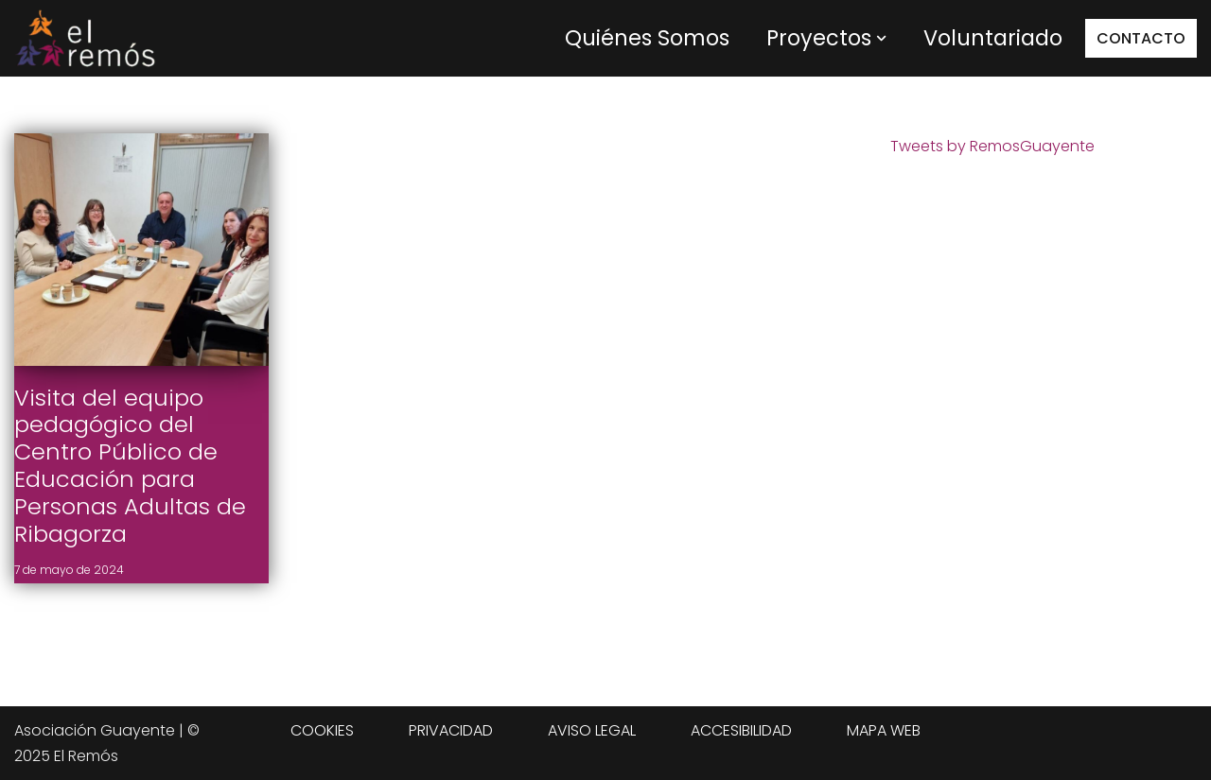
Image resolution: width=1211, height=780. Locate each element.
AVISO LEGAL (592, 730)
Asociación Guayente (94, 730)
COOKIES (322, 730)
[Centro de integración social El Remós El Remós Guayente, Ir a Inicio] (85, 38)
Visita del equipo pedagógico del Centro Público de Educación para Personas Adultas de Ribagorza (130, 465)
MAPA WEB (884, 730)
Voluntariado (992, 38)
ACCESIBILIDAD (741, 730)
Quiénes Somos (647, 38)
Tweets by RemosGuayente (992, 146)
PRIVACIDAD (451, 730)
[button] (881, 38)
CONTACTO (1141, 38)
